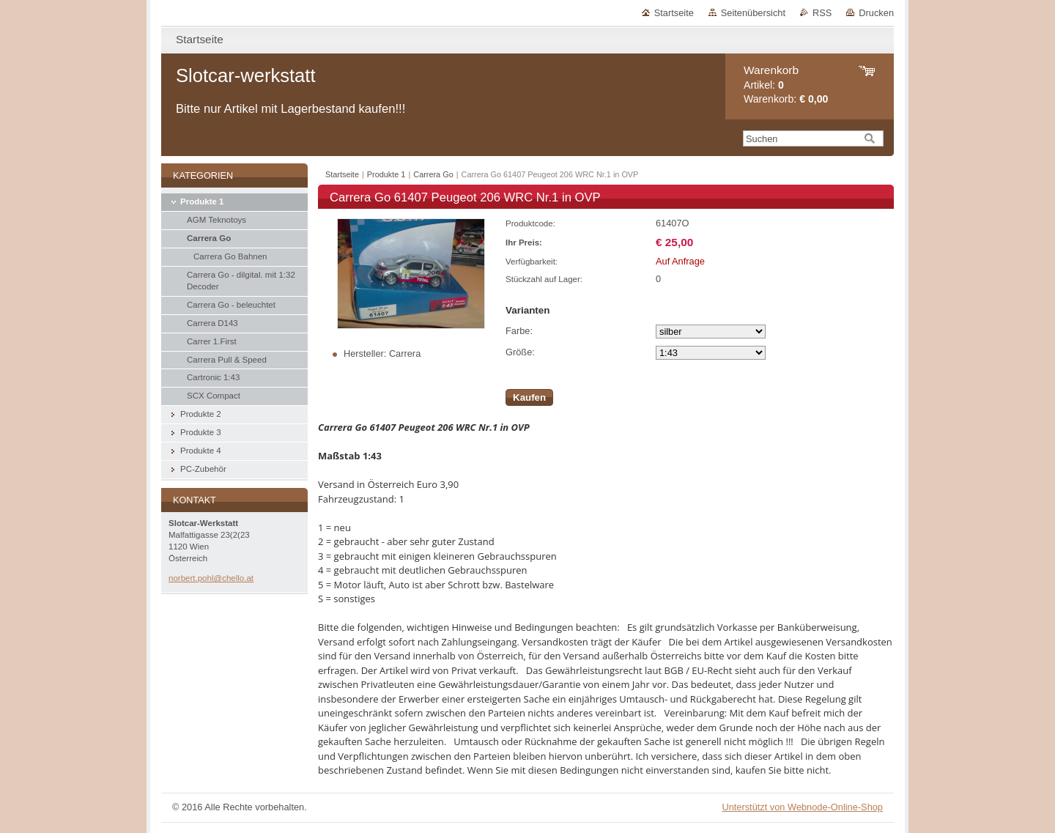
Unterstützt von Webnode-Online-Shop (802, 806)
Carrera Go (433, 174)
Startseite (674, 12)
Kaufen (529, 397)
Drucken (876, 12)
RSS (822, 12)
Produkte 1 (386, 174)
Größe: (520, 352)
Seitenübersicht (753, 12)
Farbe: (519, 330)
